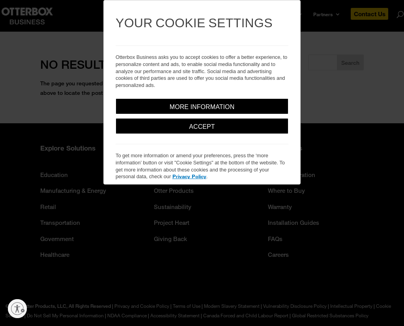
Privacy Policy (189, 176)
